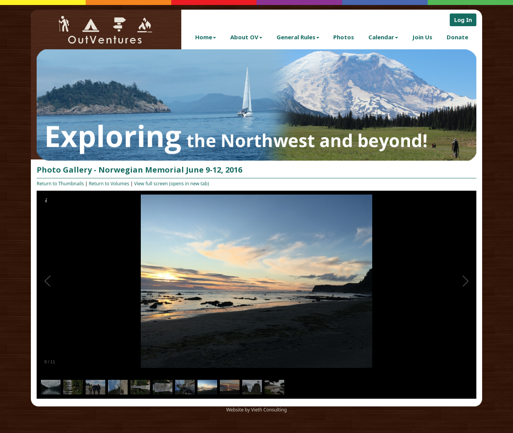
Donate (457, 37)
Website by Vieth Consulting (256, 409)
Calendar (383, 37)
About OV (246, 37)
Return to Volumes (109, 183)
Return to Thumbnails (60, 183)
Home (205, 37)
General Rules (298, 37)
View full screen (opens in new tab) (171, 183)
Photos (343, 37)
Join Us (422, 37)
